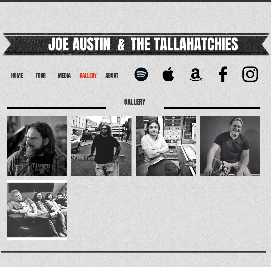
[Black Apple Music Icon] (168, 74)
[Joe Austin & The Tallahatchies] (250, 74)
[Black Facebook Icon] (222, 74)
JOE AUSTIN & (86, 44)
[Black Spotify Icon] (141, 74)
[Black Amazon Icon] (195, 74)
